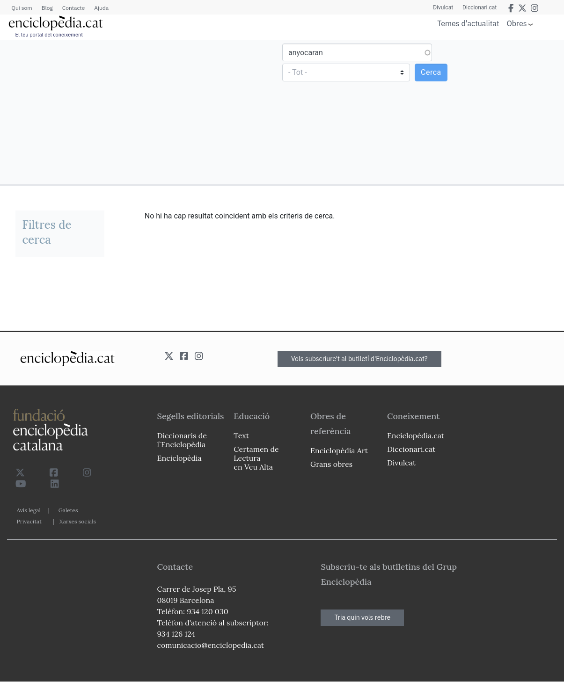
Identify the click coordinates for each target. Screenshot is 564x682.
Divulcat (443, 7)
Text (241, 435)
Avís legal (29, 510)
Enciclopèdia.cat (415, 435)
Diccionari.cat (479, 7)
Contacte (73, 7)
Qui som (22, 7)
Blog (47, 7)
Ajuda (101, 7)
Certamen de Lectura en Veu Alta (256, 458)
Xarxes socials (77, 521)
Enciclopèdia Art (339, 450)
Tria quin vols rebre (362, 617)
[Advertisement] (142, 111)
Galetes (68, 510)
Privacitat (29, 521)
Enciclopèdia (179, 458)
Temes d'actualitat (468, 23)
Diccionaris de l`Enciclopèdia (182, 440)
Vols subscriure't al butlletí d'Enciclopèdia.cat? (359, 359)
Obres (517, 23)
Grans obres (331, 464)
